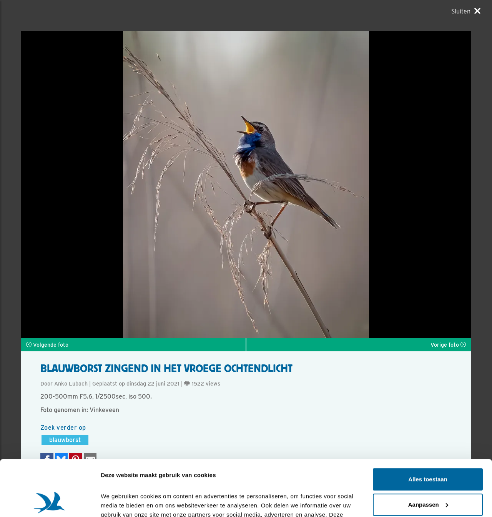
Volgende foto (47, 345)
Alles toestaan (427, 427)
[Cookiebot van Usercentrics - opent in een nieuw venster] (49, 502)
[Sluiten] (465, 11)
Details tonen (119, 502)
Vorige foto (448, 345)
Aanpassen (428, 452)
